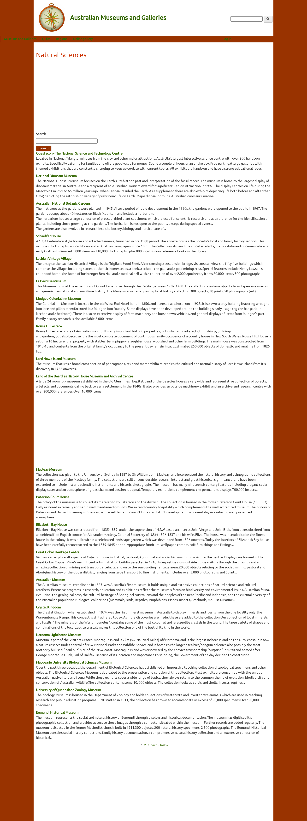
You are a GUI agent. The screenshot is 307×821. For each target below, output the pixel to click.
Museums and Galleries (54, 39)
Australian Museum (50, 579)
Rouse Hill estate (49, 326)
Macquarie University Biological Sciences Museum (74, 662)
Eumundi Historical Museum (57, 712)
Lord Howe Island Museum (56, 358)
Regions (95, 39)
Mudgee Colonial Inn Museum (58, 298)
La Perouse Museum (51, 281)
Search (41, 134)
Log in (260, 39)
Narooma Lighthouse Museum (58, 634)
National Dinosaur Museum (56, 175)
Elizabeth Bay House (51, 524)
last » (164, 745)
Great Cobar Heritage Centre (57, 552)
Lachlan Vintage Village (53, 258)
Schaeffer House (48, 236)
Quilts (80, 39)
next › (155, 745)
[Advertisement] (153, 96)
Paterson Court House (52, 497)
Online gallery (116, 39)
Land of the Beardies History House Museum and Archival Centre (84, 376)
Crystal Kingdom (48, 607)
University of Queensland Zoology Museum (68, 690)
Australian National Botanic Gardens (63, 203)
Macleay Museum (49, 469)
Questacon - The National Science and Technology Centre (79, 153)
